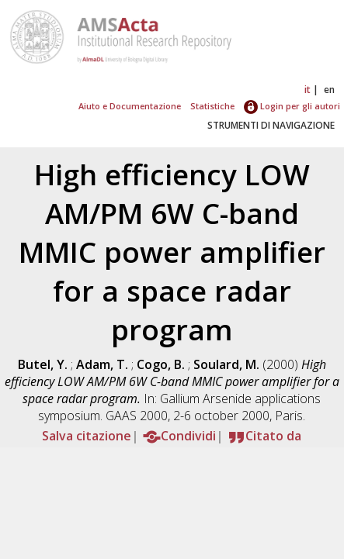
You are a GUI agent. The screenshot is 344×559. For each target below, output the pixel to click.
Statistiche (212, 106)
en (329, 89)
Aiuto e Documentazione (129, 106)
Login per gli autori (292, 106)
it (307, 89)
